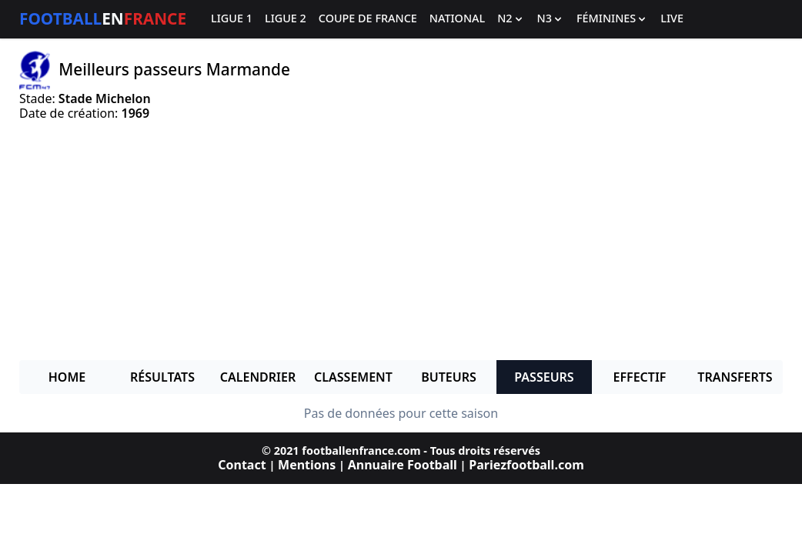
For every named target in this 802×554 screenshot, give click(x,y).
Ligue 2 (285, 18)
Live (671, 18)
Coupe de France (368, 18)
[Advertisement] (401, 240)
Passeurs (543, 377)
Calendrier (258, 377)
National (457, 18)
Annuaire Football (402, 464)
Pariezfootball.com (526, 464)
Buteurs (448, 377)
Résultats (162, 377)
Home (66, 377)
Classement (353, 377)
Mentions (307, 464)
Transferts (734, 377)
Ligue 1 (231, 18)
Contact (242, 464)
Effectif (640, 377)
